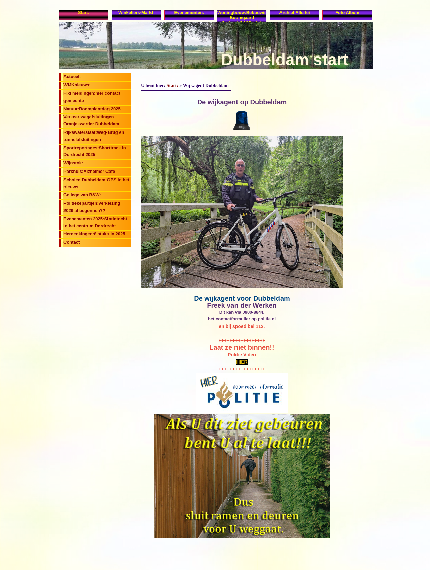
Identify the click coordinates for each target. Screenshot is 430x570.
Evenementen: (189, 12)
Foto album (347, 12)
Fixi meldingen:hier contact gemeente (91, 97)
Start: (83, 12)
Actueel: (72, 76)
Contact (71, 242)
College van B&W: (82, 194)
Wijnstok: (73, 162)
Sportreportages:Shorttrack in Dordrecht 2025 (94, 151)
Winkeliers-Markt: (136, 12)
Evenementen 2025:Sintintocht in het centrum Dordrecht (95, 222)
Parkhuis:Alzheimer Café (89, 171)
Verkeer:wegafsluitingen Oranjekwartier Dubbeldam (91, 120)
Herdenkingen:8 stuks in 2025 (94, 233)
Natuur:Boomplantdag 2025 (92, 108)
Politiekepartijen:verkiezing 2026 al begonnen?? (91, 207)
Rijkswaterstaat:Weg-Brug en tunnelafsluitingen (93, 136)
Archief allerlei (294, 12)
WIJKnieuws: (77, 84)
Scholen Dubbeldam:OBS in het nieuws (96, 183)
